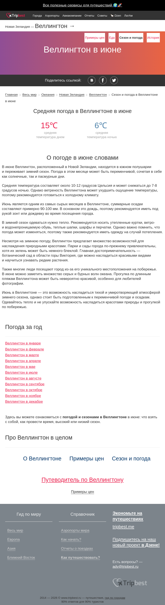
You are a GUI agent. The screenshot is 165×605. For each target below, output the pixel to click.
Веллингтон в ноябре (23, 396)
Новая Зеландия (71, 94)
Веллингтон (98, 94)
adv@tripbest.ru (125, 567)
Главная (11, 94)
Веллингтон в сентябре (24, 384)
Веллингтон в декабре (24, 402)
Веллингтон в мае (20, 367)
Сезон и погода (131, 458)
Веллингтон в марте (22, 355)
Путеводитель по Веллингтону (82, 479)
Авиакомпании (72, 15)
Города (37, 15)
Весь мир (29, 94)
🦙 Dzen (115, 15)
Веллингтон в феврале (24, 349)
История (153, 37)
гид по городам (115, 597)
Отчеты (89, 15)
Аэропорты (52, 15)
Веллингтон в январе (23, 343)
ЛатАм (128, 15)
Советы (102, 15)
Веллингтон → (55, 26)
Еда (112, 37)
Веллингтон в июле (21, 372)
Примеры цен (94, 37)
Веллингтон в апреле (23, 361)
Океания (47, 94)
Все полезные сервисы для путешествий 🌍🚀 (82, 5)
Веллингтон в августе (23, 378)
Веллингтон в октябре (23, 390)
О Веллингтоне (42, 458)
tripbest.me (123, 526)
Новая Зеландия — (20, 26)
